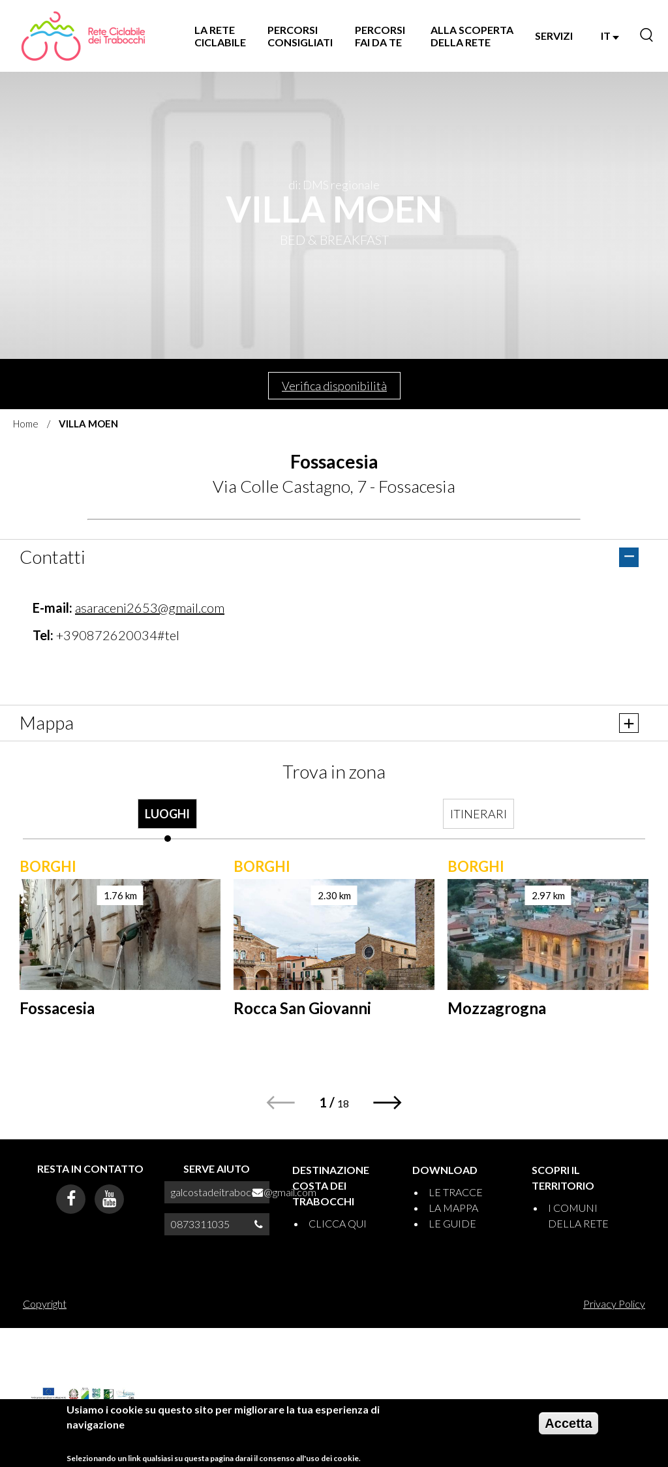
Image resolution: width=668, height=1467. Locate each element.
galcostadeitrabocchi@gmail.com (243, 1192)
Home (25, 423)
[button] (387, 1102)
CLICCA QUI (338, 1223)
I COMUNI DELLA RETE (578, 1215)
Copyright (45, 1303)
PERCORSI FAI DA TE (380, 35)
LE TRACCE (456, 1192)
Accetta (568, 1423)
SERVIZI (554, 35)
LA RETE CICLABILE (220, 35)
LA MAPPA (453, 1207)
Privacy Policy (614, 1303)
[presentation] (168, 820)
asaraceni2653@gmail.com (149, 607)
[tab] (167, 820)
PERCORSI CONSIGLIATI (300, 35)
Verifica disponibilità (334, 385)
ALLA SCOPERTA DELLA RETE (472, 35)
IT (610, 35)
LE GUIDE (452, 1223)
